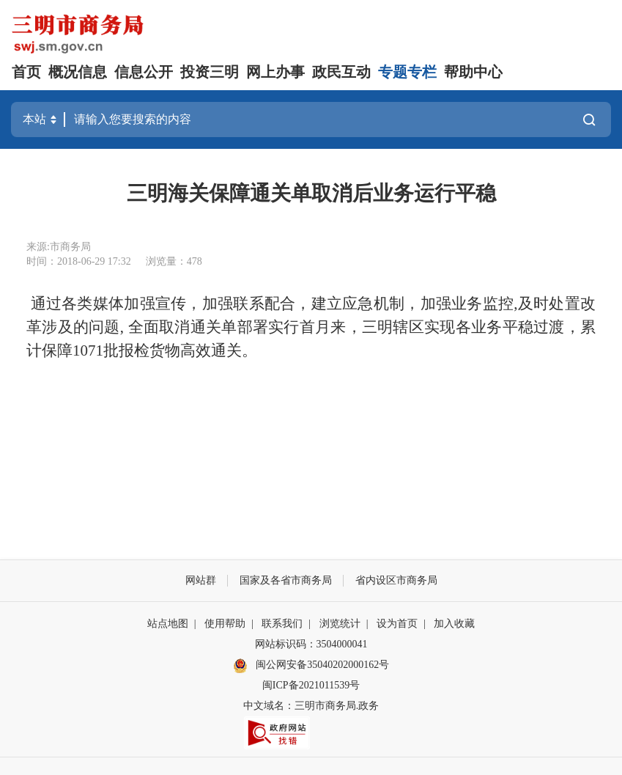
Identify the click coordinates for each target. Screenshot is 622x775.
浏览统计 (339, 623)
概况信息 (77, 72)
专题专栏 (407, 72)
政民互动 (341, 72)
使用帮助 (224, 623)
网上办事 (275, 72)
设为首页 (397, 623)
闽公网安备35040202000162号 (311, 665)
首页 (26, 72)
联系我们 (282, 623)
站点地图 (167, 623)
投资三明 (209, 72)
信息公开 (143, 72)
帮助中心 (473, 72)
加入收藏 (454, 623)
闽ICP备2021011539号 (311, 685)
